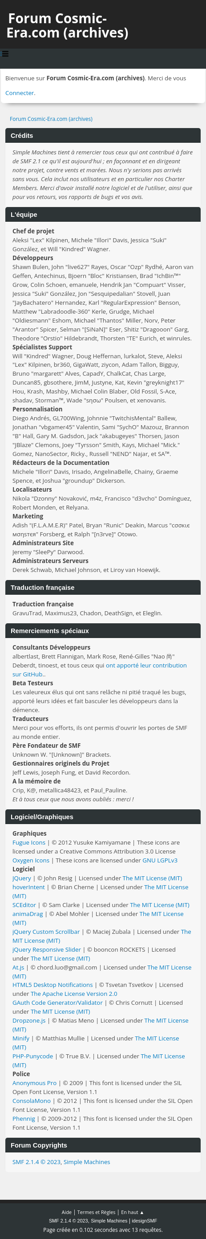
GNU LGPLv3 (160, 860)
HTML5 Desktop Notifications (52, 985)
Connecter (19, 93)
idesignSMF (144, 1220)
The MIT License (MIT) (152, 878)
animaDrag (27, 914)
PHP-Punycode (32, 1056)
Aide (67, 1212)
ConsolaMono (31, 1101)
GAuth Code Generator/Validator (57, 1003)
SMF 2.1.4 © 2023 (36, 1162)
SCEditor (24, 905)
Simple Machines (87, 1162)
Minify (20, 1038)
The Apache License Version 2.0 (74, 994)
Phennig (23, 1119)
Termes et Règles (96, 1212)
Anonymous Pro (34, 1083)
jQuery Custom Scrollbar (46, 932)
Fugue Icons (28, 842)
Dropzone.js (28, 1020)
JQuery (21, 878)
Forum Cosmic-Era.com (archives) (67, 25)
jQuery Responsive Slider (46, 949)
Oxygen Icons (30, 860)
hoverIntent (28, 887)
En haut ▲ (132, 1212)
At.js (18, 967)
